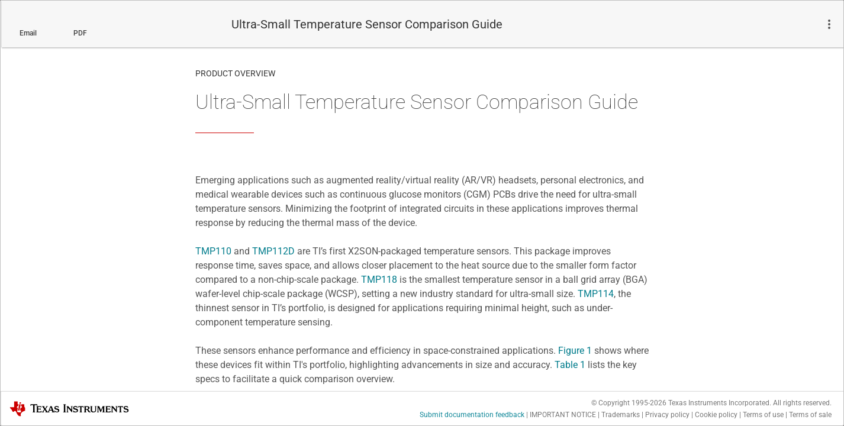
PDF (80, 33)
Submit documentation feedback (472, 415)
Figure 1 (575, 350)
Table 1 (570, 364)
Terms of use (763, 415)
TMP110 (213, 251)
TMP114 (596, 293)
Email (28, 33)
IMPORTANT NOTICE (563, 415)
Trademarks (620, 415)
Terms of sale (810, 415)
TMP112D (273, 251)
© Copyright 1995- (628, 403)
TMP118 (379, 279)
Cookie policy (716, 415)
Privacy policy (667, 415)
